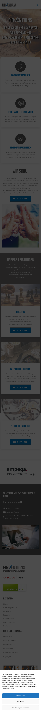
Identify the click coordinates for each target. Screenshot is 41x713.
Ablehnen (20, 702)
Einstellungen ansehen (20, 708)
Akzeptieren (20, 696)
